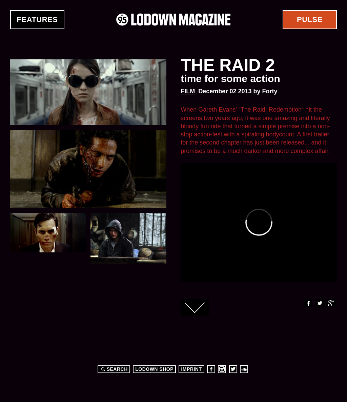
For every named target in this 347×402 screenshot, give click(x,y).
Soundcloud (244, 369)
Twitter (319, 303)
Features (37, 19)
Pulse (310, 19)
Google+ (331, 303)
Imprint (191, 369)
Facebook (308, 303)
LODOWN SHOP (154, 369)
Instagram (222, 369)
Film (188, 91)
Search (113, 369)
